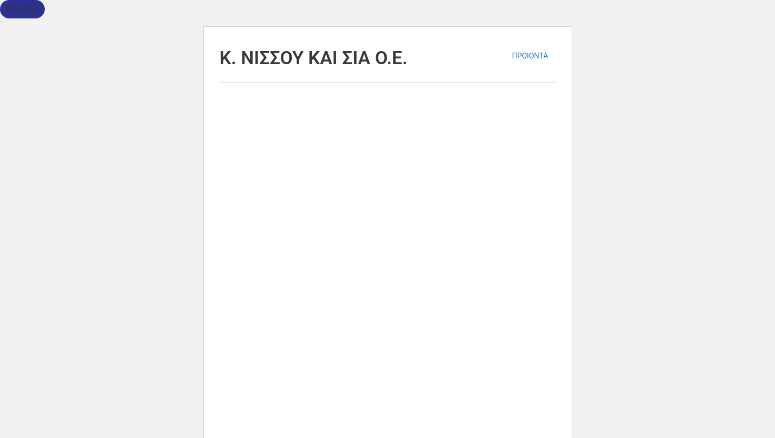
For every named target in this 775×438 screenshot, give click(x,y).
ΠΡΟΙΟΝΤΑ (530, 56)
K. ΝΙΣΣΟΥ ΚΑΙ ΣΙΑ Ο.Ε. (314, 58)
